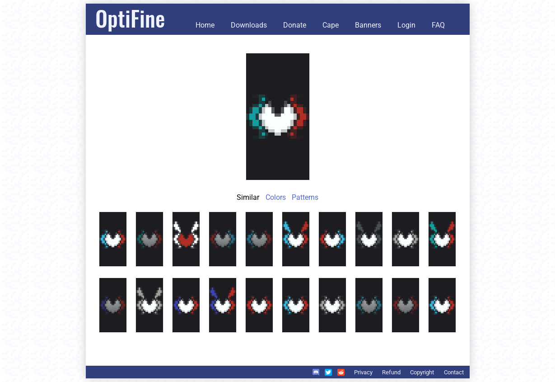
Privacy (363, 372)
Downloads (249, 25)
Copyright (422, 372)
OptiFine (130, 18)
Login (406, 25)
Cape (330, 25)
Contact (454, 372)
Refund (391, 372)
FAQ (438, 25)
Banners (368, 25)
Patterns (305, 197)
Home (205, 25)
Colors (276, 197)
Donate (294, 25)
